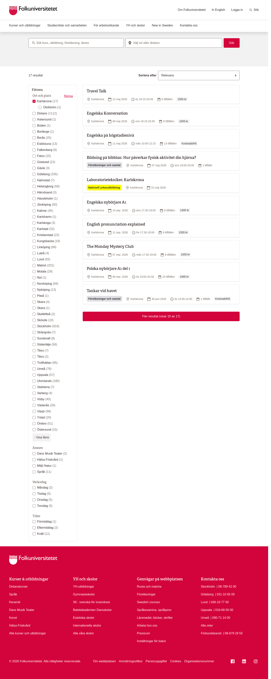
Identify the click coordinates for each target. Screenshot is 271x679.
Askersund (46, 119)
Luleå (43, 253)
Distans (47, 113)
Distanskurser (18, 586)
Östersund (47, 429)
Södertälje (47, 344)
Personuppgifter (156, 661)
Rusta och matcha (149, 586)
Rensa (68, 96)
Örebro (45, 423)
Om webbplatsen (104, 661)
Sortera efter (147, 75)
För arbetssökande (106, 25)
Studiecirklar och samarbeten (67, 25)
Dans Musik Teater (52, 453)
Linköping (46, 247)
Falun (44, 156)
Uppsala (46, 374)
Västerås (46, 405)
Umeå (44, 368)
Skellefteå (46, 314)
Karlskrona (47, 101)
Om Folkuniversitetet (192, 9)
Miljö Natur (46, 465)
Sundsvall (46, 338)
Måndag (45, 487)
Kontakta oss (189, 25)
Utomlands (48, 381)
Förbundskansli (211, 633)
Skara (43, 301)
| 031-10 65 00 (225, 594)
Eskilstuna (47, 143)
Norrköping (47, 283)
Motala (44, 271)
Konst (13, 617)
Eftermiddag (47, 527)
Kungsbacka (48, 241)
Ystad (44, 417)
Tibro (42, 350)
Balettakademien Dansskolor (92, 610)
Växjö (44, 411)
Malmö (45, 265)
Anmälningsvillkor (131, 661)
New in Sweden (162, 25)
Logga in (237, 9)
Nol (41, 277)
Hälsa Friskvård (50, 459)
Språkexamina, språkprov (154, 610)
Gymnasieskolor (84, 594)
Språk (44, 471)
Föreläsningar (146, 594)
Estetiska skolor (83, 617)
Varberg (44, 393)
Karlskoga (46, 222)
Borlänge (45, 131)
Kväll (43, 533)
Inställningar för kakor (151, 641)
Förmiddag (46, 521)
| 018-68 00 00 (223, 610)
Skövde (45, 320)
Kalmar (45, 210)
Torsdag (44, 505)
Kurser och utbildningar (25, 25)
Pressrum (143, 633)
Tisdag (44, 493)
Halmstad (46, 180)
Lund (43, 259)
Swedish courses (148, 602)
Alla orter (207, 625)
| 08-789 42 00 (226, 586)
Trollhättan (47, 362)
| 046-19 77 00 (219, 602)
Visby (44, 399)
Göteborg (47, 174)
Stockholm (48, 326)
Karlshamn (46, 216)
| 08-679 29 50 (233, 633)
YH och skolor (135, 25)
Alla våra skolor (83, 633)
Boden (43, 125)
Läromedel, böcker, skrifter (155, 617)
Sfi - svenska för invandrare (91, 602)
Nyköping (46, 289)
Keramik (14, 602)
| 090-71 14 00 (220, 617)
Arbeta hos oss (147, 625)
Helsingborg (48, 186)
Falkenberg (47, 149)
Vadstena (45, 387)
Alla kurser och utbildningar (27, 633)
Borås (44, 137)
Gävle (43, 168)
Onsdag (44, 499)
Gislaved (46, 162)
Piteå (42, 295)
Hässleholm (47, 198)
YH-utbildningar (83, 586)
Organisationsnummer (199, 661)
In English (218, 9)
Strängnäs (46, 332)
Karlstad (46, 229)
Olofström (52, 107)
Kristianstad (48, 235)
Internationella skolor (87, 625)
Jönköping (47, 204)
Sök (254, 10)
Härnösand (46, 192)
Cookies (175, 661)
